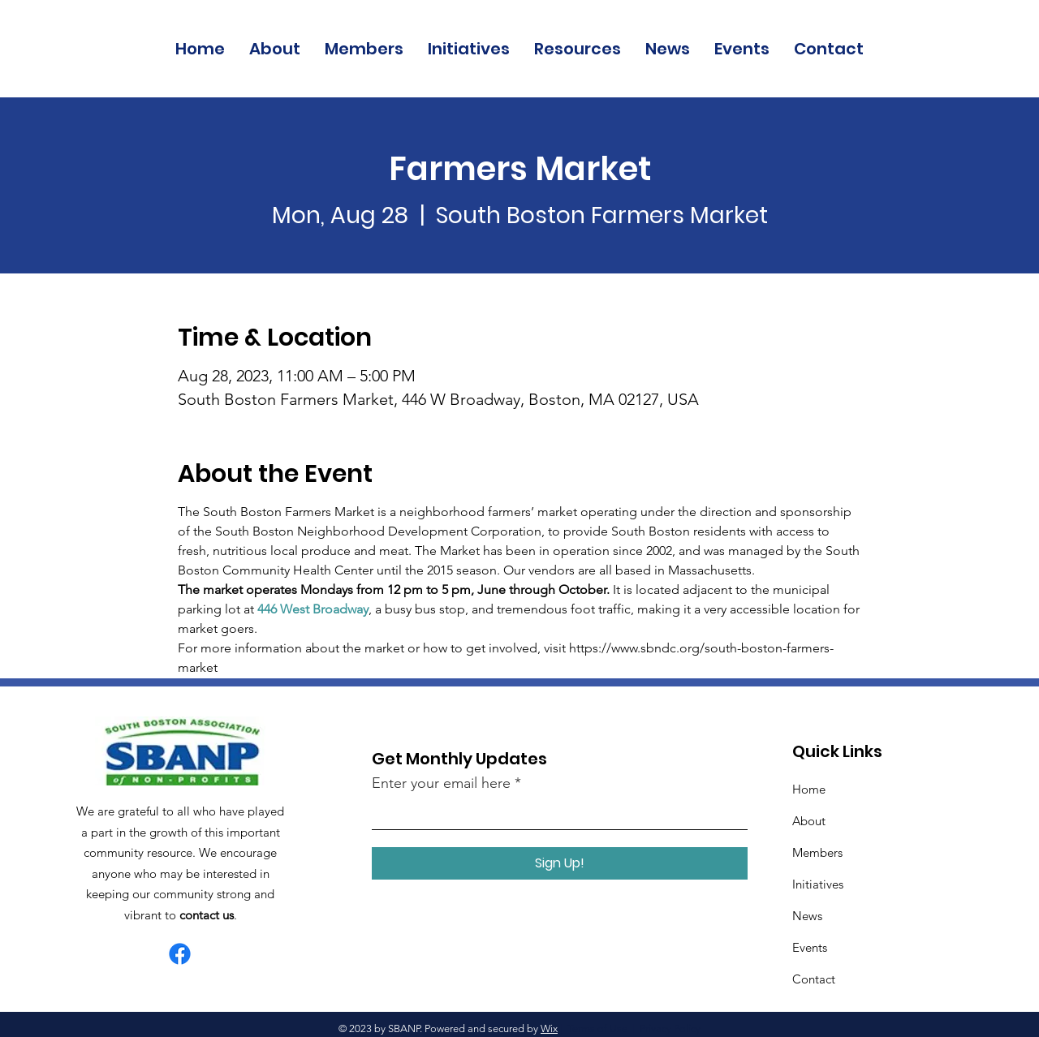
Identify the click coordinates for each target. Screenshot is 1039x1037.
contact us (206, 915)
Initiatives (817, 884)
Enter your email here (441, 783)
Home (809, 789)
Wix (549, 1028)
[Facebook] (180, 954)
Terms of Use (597, 1028)
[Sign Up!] (560, 863)
